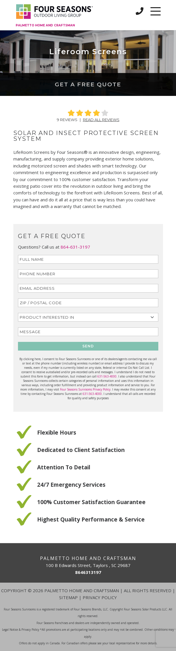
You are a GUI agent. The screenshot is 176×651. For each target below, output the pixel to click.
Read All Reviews (101, 119)
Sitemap (68, 597)
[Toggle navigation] (155, 11)
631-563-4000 (107, 376)
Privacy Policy (100, 597)
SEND (88, 346)
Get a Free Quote (88, 84)
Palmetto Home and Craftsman (45, 25)
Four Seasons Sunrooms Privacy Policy (85, 389)
